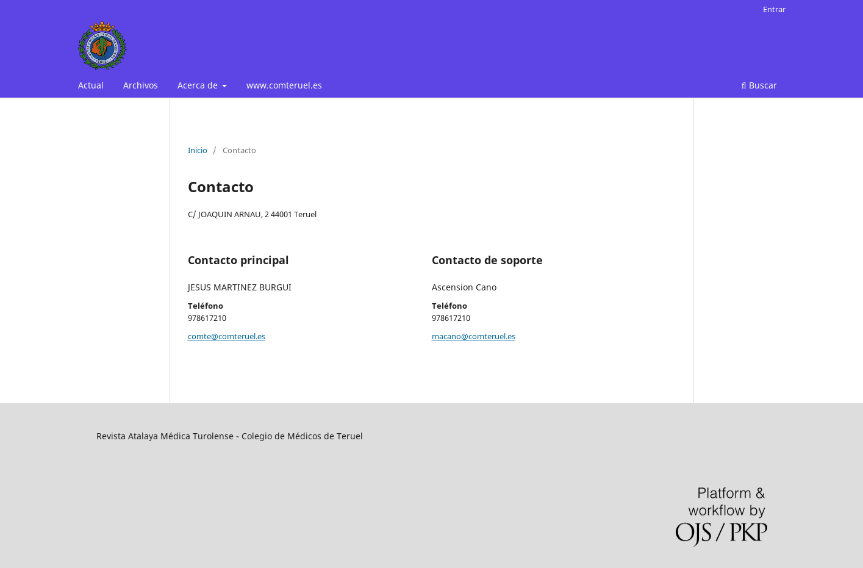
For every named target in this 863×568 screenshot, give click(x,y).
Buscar (759, 85)
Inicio (197, 150)
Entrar (774, 9)
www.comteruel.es (284, 85)
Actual (91, 85)
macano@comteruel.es (473, 336)
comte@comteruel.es (226, 336)
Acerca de (198, 85)
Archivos (140, 85)
